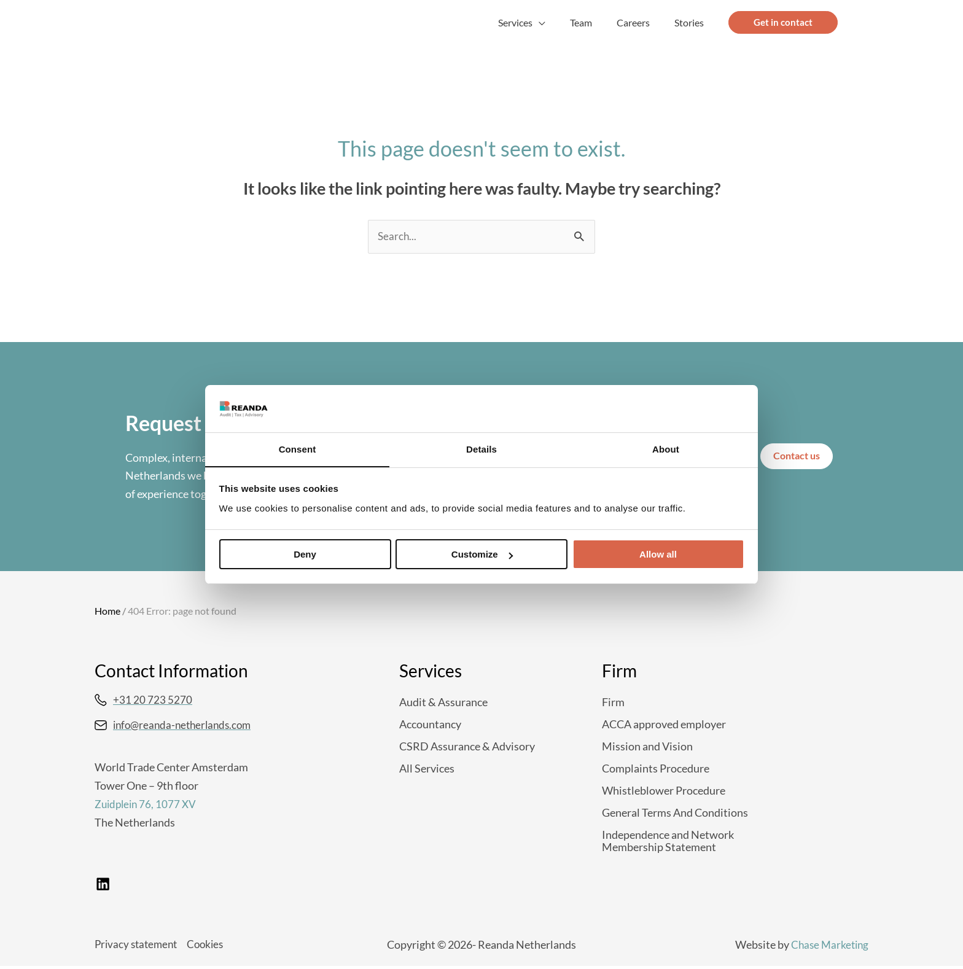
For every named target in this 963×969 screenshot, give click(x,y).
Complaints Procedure (655, 769)
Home (107, 611)
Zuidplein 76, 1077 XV (147, 805)
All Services (426, 769)
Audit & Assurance (443, 702)
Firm (613, 702)
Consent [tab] (297, 448)
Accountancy (430, 724)
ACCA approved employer (664, 724)
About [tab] (665, 448)
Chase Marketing (827, 947)
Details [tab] (481, 448)
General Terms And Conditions (675, 813)
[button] (556, 22)
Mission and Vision (647, 746)
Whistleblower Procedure (663, 791)
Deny (305, 555)
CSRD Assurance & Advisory (467, 746)
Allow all (658, 555)
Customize (482, 555)
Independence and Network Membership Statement (668, 841)
